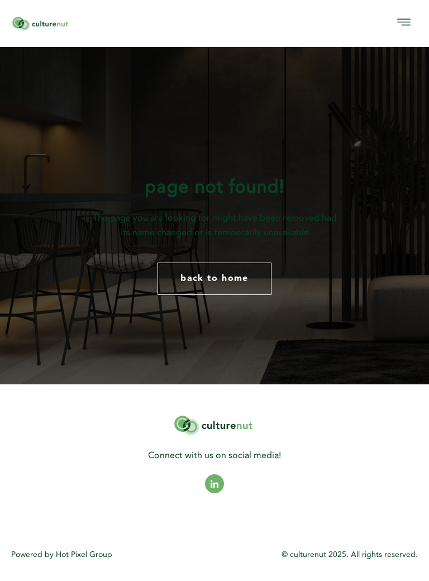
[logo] (71, 24)
